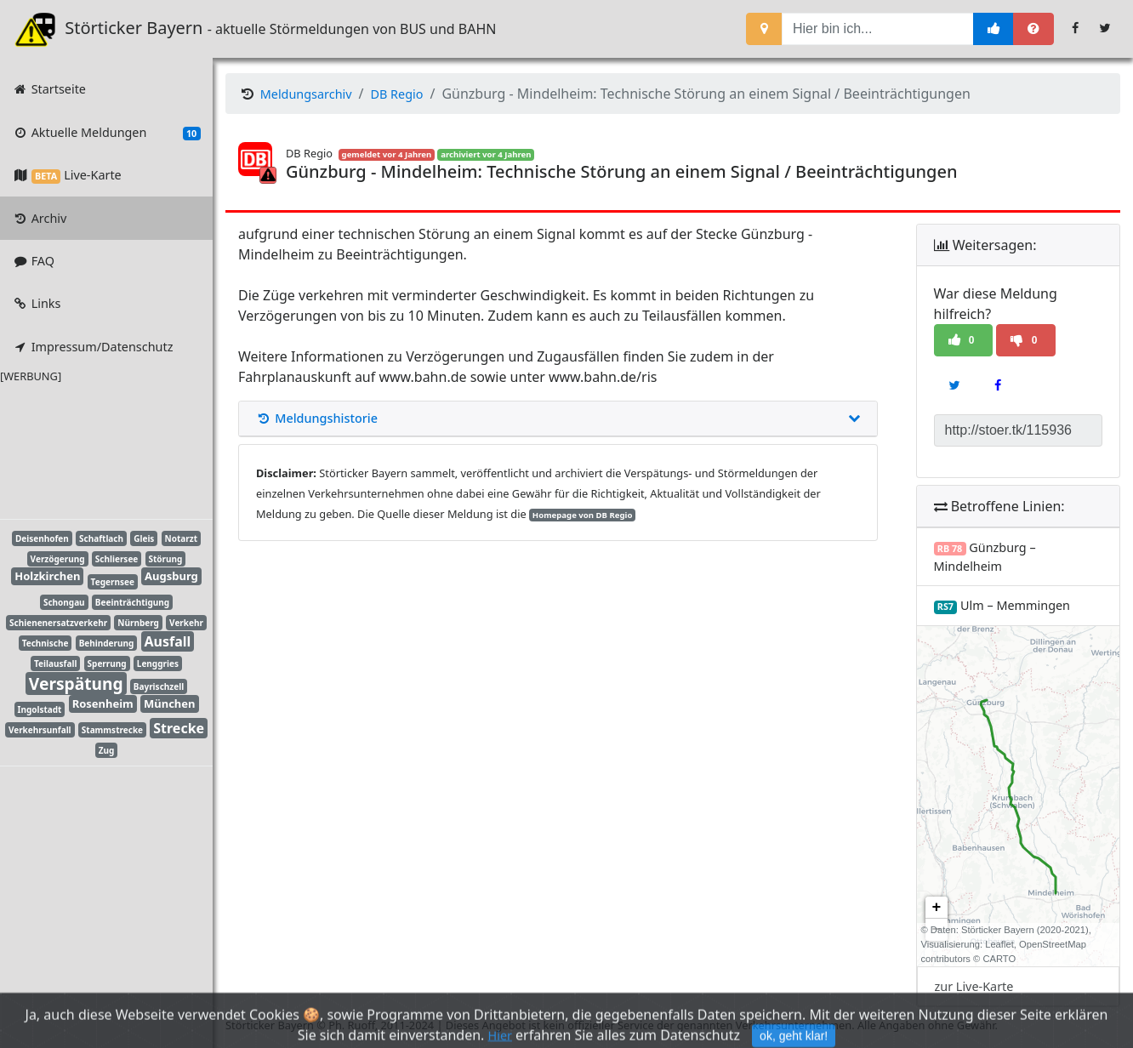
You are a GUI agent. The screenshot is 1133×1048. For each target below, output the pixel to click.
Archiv (39, 218)
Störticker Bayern (120, 29)
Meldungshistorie (558, 418)
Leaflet (999, 944)
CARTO (999, 959)
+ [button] (937, 907)
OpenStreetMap (1052, 944)
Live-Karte (66, 175)
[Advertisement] (93, 448)
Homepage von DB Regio (582, 515)
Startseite (49, 89)
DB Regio (397, 94)
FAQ (33, 261)
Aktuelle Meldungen (106, 132)
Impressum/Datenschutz (92, 347)
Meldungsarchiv (306, 94)
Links (36, 303)
